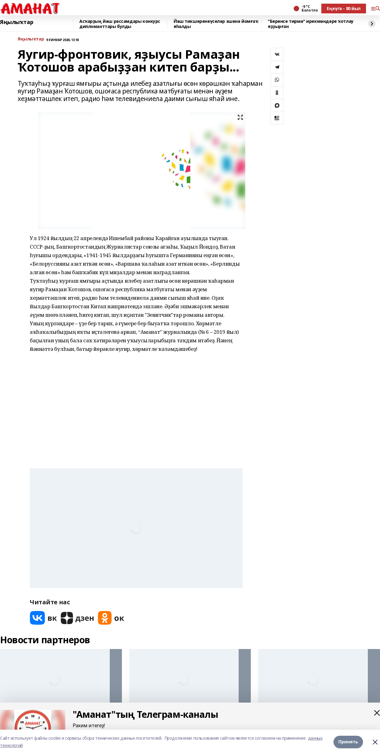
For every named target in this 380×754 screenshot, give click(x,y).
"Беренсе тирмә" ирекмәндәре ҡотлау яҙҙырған (311, 24)
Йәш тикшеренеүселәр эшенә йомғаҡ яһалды (216, 24)
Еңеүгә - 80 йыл (344, 8)
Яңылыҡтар (16, 22)
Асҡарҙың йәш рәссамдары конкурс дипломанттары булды (119, 24)
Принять (348, 742)
